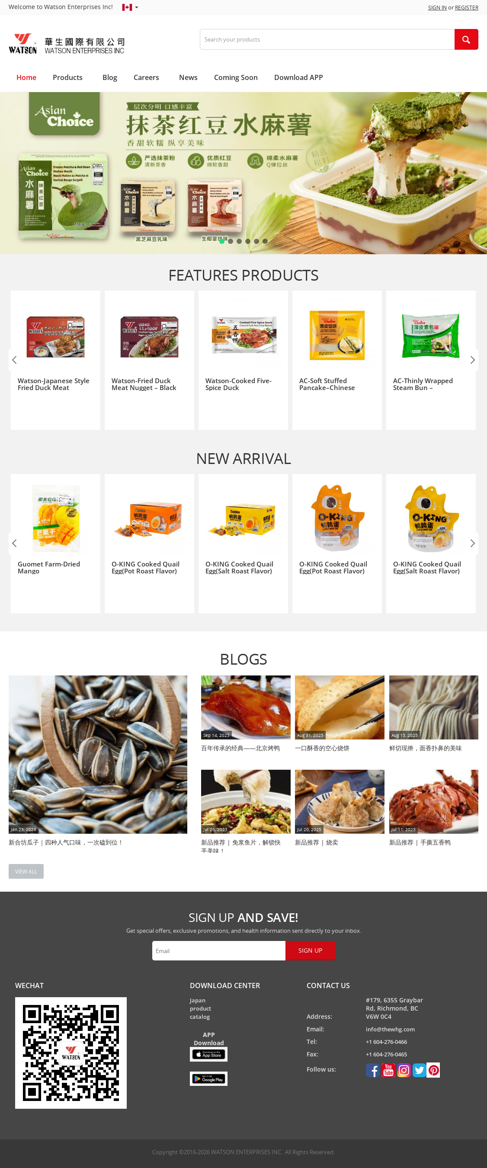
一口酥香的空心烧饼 (322, 748)
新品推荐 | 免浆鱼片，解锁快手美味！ (241, 845)
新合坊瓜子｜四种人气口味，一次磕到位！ (66, 842)
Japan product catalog (200, 1008)
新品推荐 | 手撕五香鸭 (420, 842)
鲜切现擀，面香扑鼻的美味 (425, 748)
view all (26, 871)
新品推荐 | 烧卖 (316, 842)
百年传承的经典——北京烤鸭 (240, 748)
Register (466, 7)
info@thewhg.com (390, 1029)
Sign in (437, 7)
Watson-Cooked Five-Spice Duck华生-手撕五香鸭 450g (238, 387)
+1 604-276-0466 (386, 1042)
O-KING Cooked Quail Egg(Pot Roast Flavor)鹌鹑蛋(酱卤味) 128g (333, 570)
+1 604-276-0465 (386, 1054)
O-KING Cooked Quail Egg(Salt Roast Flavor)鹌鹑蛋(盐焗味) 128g (427, 570)
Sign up (310, 950)
